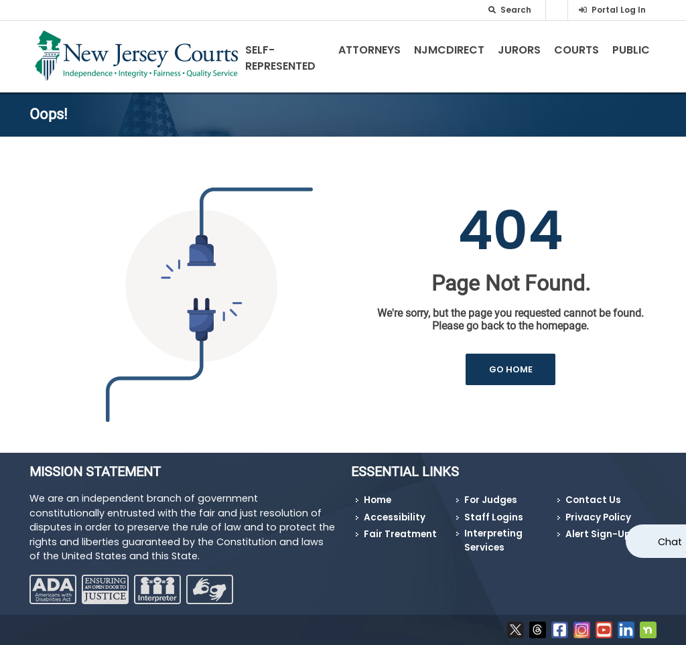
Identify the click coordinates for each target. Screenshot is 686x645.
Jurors (519, 50)
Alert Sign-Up (597, 534)
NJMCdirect (449, 50)
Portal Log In (619, 9)
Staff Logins (493, 517)
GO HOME (511, 369)
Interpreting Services (493, 540)
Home (377, 500)
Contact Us (593, 500)
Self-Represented (280, 58)
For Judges (490, 500)
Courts (576, 50)
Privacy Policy (598, 517)
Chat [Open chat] (670, 542)
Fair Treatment (400, 534)
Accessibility (394, 517)
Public (631, 50)
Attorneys (369, 50)
